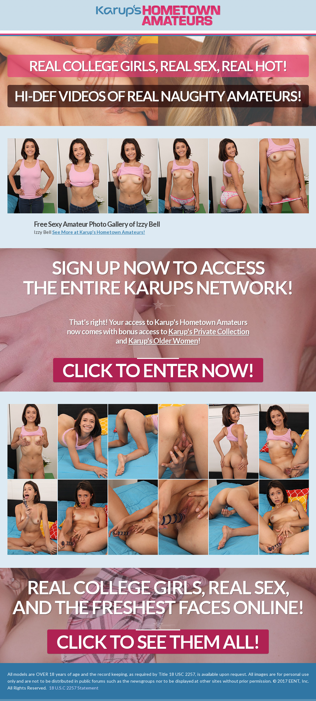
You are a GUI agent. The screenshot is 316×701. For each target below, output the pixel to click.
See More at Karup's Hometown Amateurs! (98, 232)
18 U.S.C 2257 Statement (73, 687)
